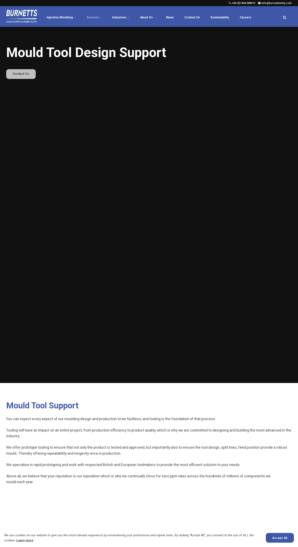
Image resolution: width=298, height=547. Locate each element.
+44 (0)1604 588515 (242, 3)
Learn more (24, 540)
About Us (146, 16)
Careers (250, 16)
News (170, 16)
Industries (118, 16)
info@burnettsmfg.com (275, 3)
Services (90, 16)
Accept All (279, 537)
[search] (284, 16)
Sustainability (223, 16)
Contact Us (194, 16)
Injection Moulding (56, 16)
